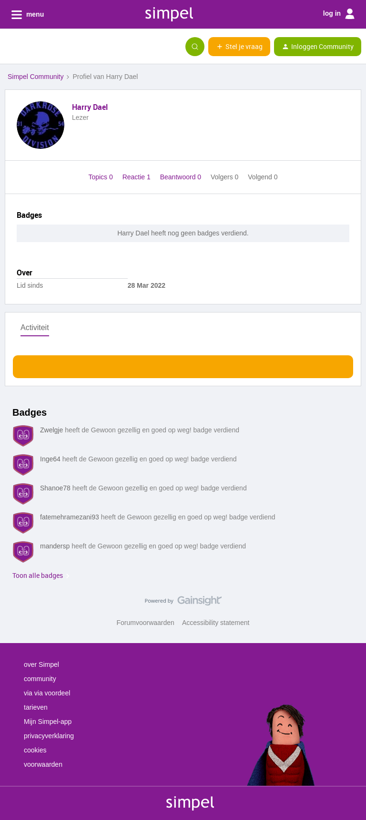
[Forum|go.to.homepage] (55, 46)
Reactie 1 (137, 177)
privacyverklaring (49, 736)
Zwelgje (51, 430)
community (40, 679)
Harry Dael (90, 107)
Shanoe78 (55, 488)
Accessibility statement (216, 622)
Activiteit (34, 327)
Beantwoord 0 (181, 177)
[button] (10, 48)
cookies (35, 750)
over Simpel (41, 664)
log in (339, 14)
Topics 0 (101, 177)
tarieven (36, 707)
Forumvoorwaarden (145, 622)
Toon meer (183, 364)
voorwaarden (43, 764)
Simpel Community (35, 76)
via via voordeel (47, 693)
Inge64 (50, 459)
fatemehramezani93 (69, 517)
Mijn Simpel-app (47, 721)
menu (27, 14)
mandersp (55, 546)
